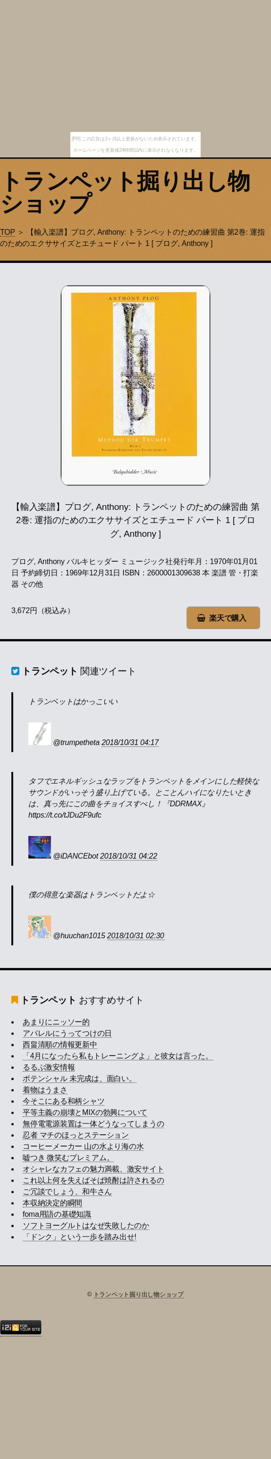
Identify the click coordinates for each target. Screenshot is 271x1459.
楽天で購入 (227, 618)
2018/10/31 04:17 (130, 742)
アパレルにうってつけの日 (67, 1033)
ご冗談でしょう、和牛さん (67, 1192)
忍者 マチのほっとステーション (76, 1135)
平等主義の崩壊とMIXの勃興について (85, 1112)
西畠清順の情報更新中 (60, 1045)
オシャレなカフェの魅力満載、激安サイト (93, 1169)
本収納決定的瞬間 (52, 1203)
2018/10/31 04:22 (128, 856)
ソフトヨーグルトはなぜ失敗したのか (86, 1225)
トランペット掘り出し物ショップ (125, 192)
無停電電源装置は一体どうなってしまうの (93, 1124)
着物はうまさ (45, 1090)
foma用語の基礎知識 (57, 1214)
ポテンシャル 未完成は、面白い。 (79, 1078)
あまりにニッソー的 (56, 1022)
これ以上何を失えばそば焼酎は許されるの (93, 1180)
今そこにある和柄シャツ (63, 1101)
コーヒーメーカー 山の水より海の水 (83, 1146)
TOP (7, 232)
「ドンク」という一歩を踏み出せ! (79, 1237)
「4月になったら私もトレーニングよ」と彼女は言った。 (118, 1056)
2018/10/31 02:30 (135, 936)
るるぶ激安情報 (49, 1067)
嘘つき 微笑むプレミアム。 (68, 1158)
